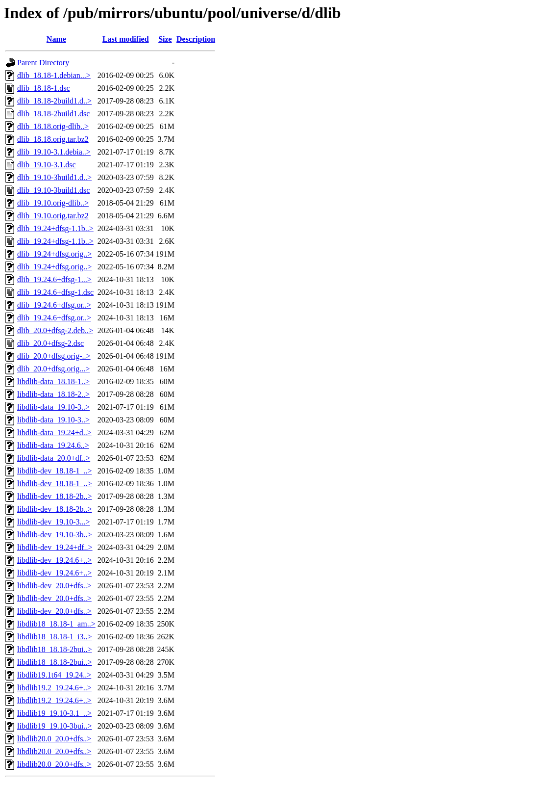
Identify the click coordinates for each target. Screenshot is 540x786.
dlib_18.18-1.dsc (43, 88)
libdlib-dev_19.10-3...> (53, 522)
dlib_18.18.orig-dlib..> (53, 126)
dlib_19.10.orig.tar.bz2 (53, 215)
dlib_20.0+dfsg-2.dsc (50, 343)
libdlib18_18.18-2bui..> (54, 649)
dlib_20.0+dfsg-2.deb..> (55, 330)
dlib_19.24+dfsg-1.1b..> (55, 228)
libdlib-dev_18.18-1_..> (54, 471)
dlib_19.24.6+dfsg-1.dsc (55, 292)
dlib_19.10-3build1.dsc (53, 190)
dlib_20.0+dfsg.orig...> (53, 369)
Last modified (125, 39)
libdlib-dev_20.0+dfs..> (54, 585)
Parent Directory (43, 62)
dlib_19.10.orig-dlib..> (53, 203)
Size (165, 39)
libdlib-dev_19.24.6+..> (54, 560)
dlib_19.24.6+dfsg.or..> (54, 305)
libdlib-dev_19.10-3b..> (54, 534)
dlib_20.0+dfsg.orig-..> (54, 356)
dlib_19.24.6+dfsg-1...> (54, 279)
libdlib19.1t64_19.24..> (54, 675)
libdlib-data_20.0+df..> (53, 458)
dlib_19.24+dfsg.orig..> (54, 254)
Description (195, 39)
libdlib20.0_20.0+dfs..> (54, 738)
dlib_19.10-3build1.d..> (54, 177)
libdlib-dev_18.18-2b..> (54, 496)
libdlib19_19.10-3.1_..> (54, 713)
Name (56, 39)
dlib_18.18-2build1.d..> (54, 101)
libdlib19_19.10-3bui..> (54, 726)
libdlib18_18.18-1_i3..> (54, 636)
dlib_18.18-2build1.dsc (53, 113)
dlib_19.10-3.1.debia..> (54, 152)
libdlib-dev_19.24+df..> (55, 547)
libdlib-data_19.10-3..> (53, 407)
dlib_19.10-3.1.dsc (46, 164)
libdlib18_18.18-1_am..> (56, 624)
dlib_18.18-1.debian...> (54, 75)
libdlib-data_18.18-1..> (53, 381)
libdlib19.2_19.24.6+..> (54, 687)
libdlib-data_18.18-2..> (53, 394)
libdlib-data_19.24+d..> (54, 432)
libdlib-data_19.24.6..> (53, 445)
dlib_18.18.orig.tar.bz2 (53, 139)
